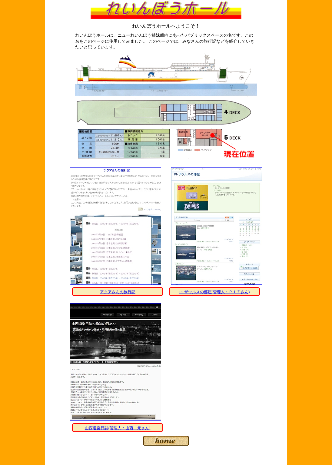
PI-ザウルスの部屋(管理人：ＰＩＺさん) (214, 292)
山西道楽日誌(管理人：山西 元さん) (118, 428)
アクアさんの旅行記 (117, 292)
